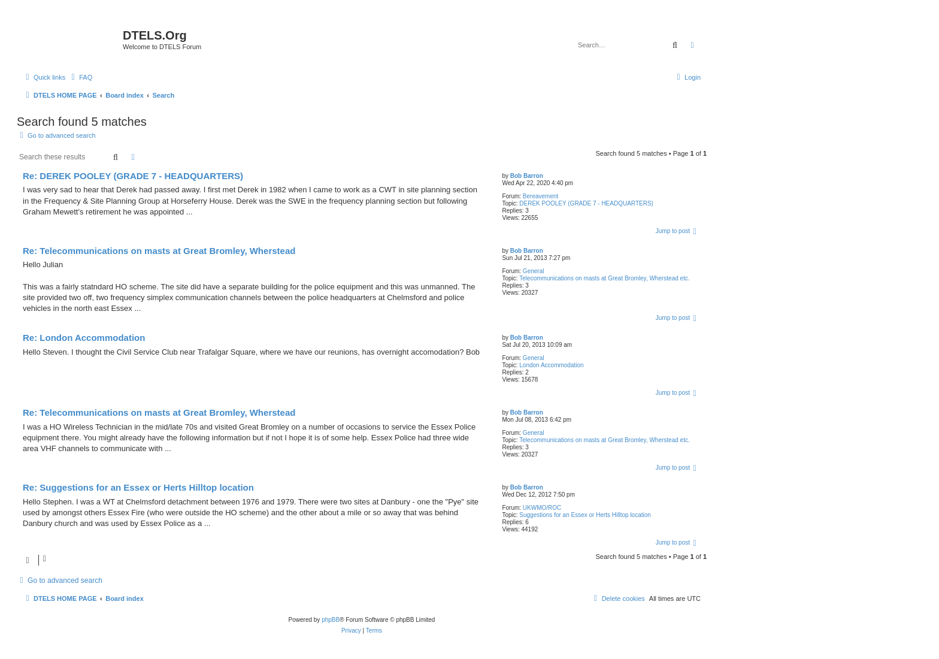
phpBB (331, 619)
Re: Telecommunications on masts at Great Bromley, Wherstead (159, 251)
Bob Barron (526, 176)
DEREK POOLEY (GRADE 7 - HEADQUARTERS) (586, 203)
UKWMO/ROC (542, 507)
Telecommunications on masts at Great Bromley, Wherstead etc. (604, 278)
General (533, 271)
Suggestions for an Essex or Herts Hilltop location (585, 515)
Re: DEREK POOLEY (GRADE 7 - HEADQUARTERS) (133, 176)
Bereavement (540, 196)
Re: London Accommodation (84, 337)
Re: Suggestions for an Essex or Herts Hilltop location (138, 487)
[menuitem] (80, 77)
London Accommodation (551, 365)
